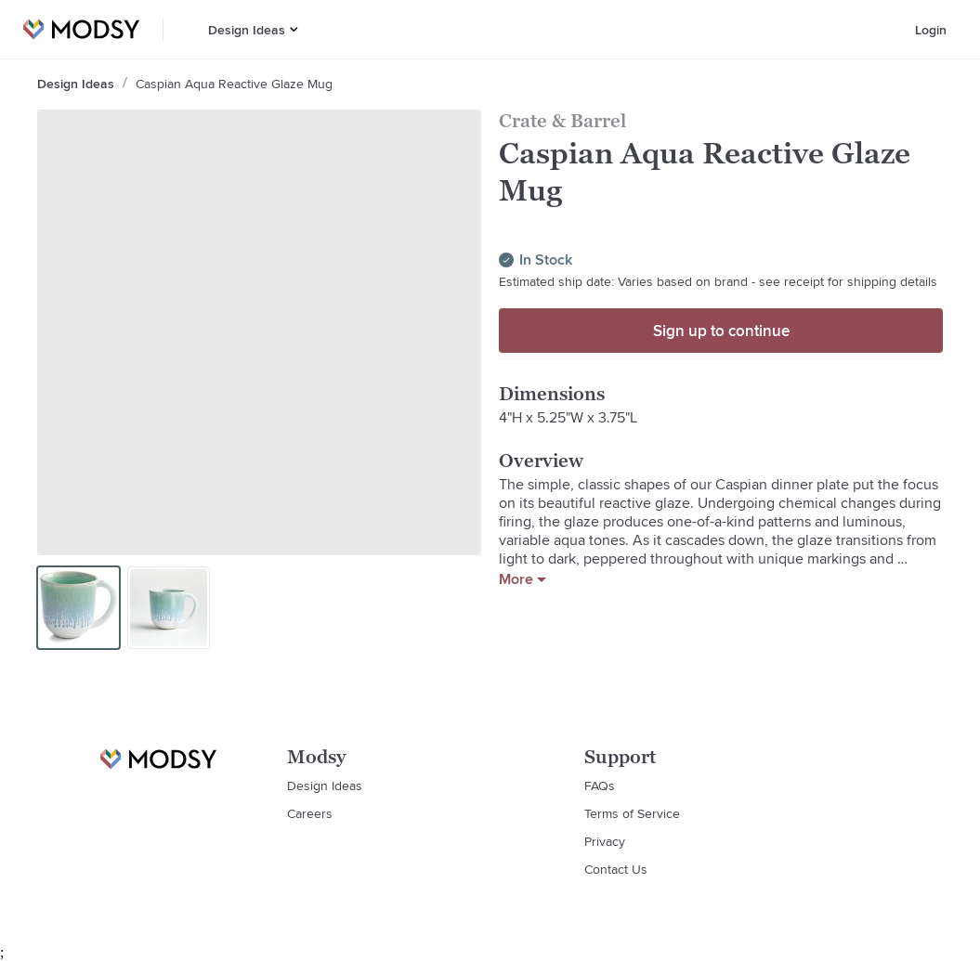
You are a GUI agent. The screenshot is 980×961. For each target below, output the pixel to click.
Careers (310, 813)
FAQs (599, 785)
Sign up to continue (721, 330)
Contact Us (615, 869)
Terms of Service (632, 813)
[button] (294, 29)
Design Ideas (246, 29)
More (522, 579)
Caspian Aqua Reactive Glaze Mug (234, 83)
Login (931, 29)
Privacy (604, 841)
